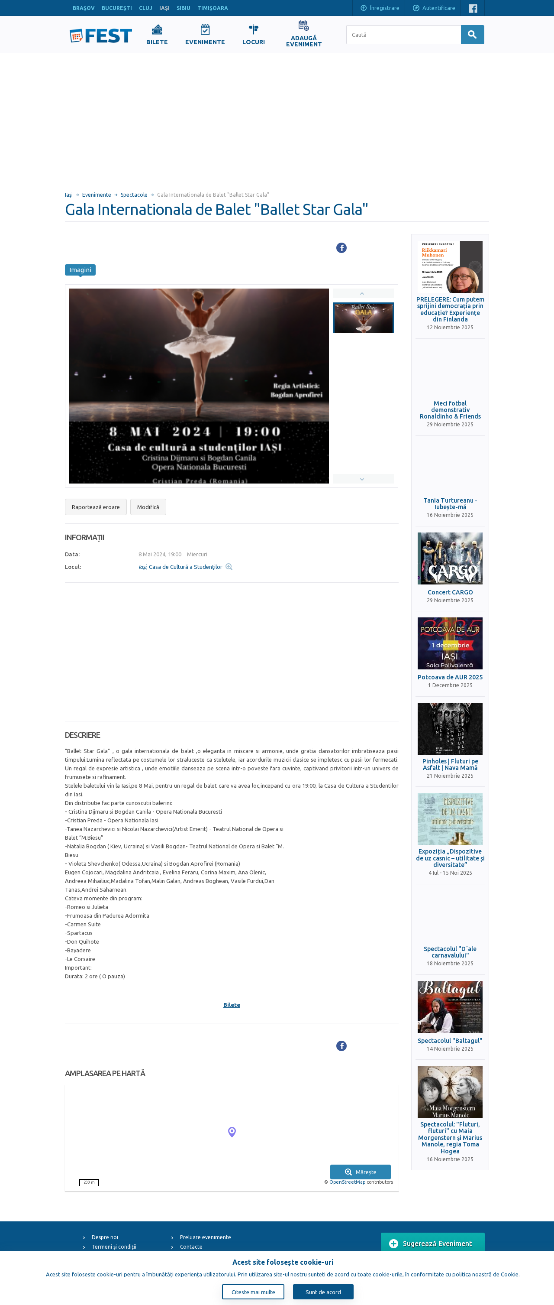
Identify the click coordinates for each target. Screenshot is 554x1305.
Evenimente (96, 195)
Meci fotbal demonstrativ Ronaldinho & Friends (450, 410)
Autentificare (433, 8)
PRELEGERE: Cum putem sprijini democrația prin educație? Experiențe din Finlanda (450, 309)
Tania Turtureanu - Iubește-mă (450, 503)
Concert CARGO (450, 592)
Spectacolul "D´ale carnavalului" (450, 952)
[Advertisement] (277, 118)
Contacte (191, 1247)
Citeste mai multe (253, 1292)
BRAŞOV (84, 8)
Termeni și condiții (114, 1247)
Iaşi (69, 195)
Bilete (231, 1005)
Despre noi (105, 1237)
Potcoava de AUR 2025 (450, 677)
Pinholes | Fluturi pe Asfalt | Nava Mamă (450, 764)
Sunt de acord (323, 1292)
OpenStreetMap (347, 1182)
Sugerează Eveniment (430, 1244)
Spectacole (134, 195)
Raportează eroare (96, 507)
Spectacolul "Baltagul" (450, 1041)
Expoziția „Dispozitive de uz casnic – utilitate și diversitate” (450, 858)
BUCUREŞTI (117, 8)
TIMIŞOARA (212, 8)
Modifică (148, 507)
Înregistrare (379, 8)
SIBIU (183, 8)
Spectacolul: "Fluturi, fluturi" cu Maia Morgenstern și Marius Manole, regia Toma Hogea (450, 1138)
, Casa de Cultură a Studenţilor (180, 567)
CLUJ (145, 8)
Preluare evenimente (205, 1237)
